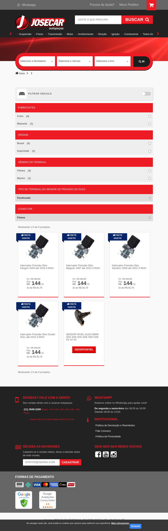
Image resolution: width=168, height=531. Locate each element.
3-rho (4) (23, 116)
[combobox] (37, 61)
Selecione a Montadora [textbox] (33, 61)
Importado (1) (26, 150)
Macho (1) (24, 178)
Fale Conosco (103, 430)
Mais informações (120, 523)
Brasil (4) (23, 143)
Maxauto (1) (25, 123)
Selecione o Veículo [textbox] (69, 61)
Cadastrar (70, 462)
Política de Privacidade (108, 436)
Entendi (135, 526)
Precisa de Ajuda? (102, 4)
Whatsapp (26, 4)
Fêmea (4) (24, 170)
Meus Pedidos (129, 4)
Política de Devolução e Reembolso (115, 425)
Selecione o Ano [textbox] (105, 61)
